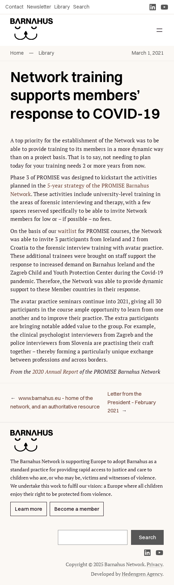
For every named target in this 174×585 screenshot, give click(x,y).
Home (17, 53)
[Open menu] (159, 30)
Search (147, 537)
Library (46, 53)
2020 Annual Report (55, 371)
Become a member (76, 509)
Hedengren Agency (142, 573)
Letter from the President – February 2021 (132, 402)
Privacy (154, 564)
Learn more (28, 509)
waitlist (67, 231)
